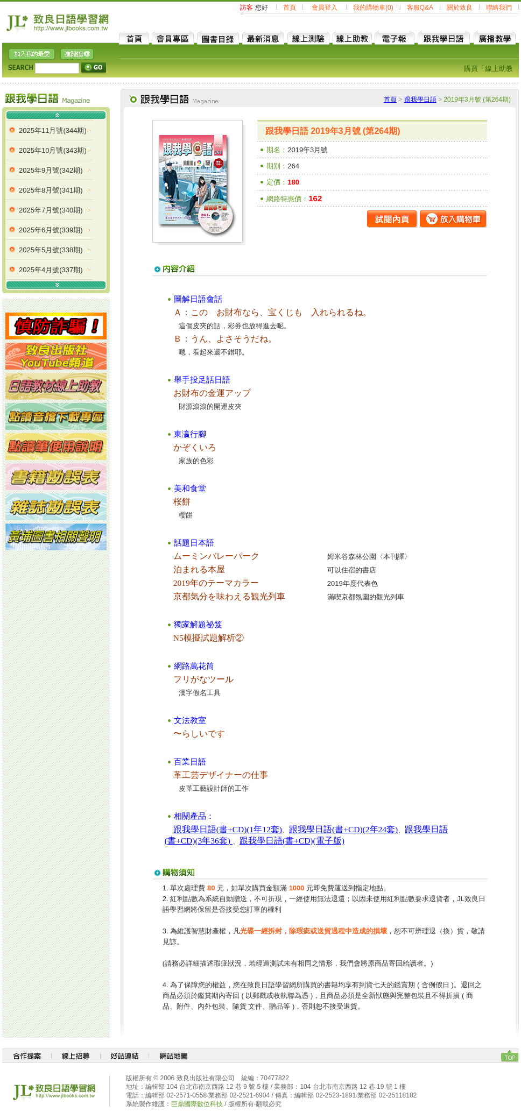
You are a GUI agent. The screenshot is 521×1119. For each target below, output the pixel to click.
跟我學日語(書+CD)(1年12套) (227, 829)
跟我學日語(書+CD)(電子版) (292, 840)
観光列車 (268, 596)
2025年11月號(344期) (53, 130)
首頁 (289, 7)
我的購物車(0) (373, 7)
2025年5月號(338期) (51, 250)
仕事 (259, 775)
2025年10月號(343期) (53, 150)
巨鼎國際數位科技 (197, 1104)
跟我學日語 (420, 99)
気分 (199, 596)
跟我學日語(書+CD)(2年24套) (343, 829)
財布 (233, 312)
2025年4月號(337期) (51, 270)
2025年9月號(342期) (51, 170)
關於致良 (460, 7)
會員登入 (324, 7)
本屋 (216, 569)
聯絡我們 (499, 7)
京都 (182, 596)
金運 (216, 393)
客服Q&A (420, 7)
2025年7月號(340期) (51, 210)
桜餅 (182, 501)
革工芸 (186, 775)
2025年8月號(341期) (51, 190)
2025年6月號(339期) (51, 230)
